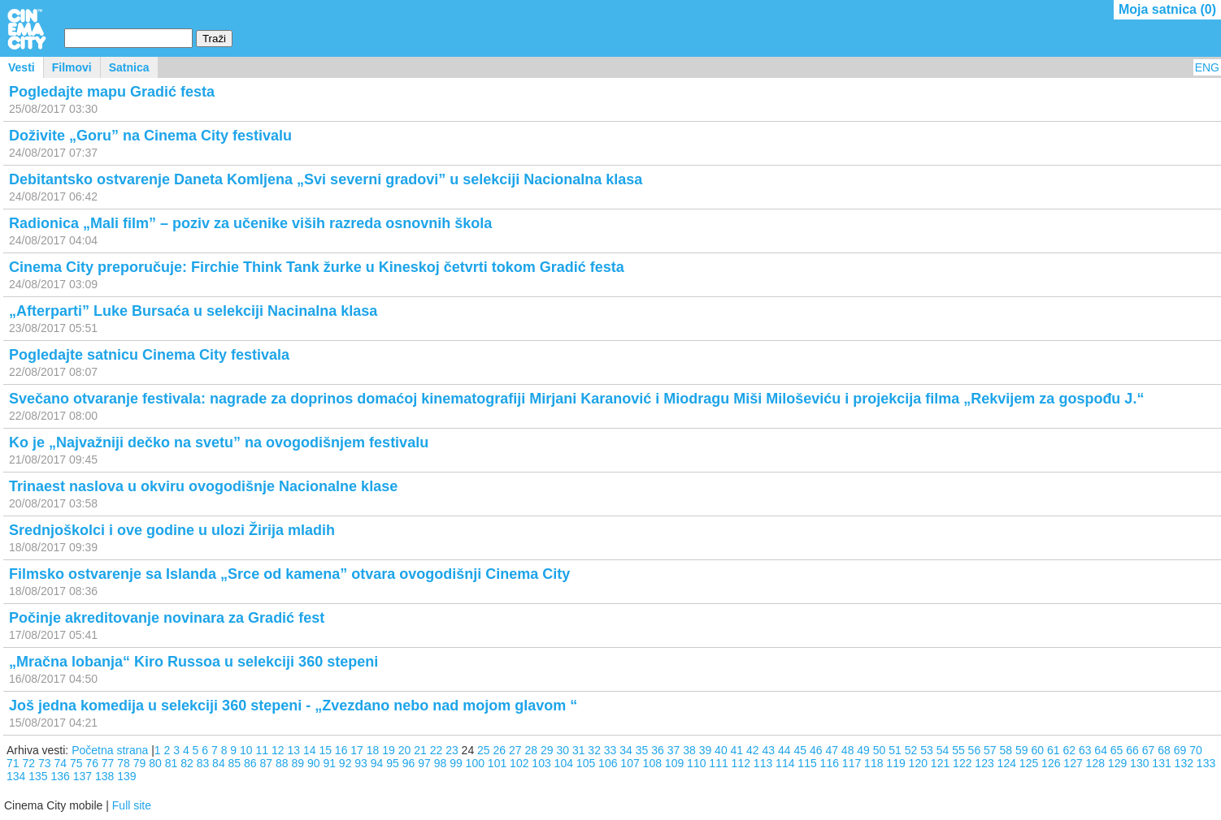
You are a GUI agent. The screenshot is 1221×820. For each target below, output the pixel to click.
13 (293, 750)
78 (123, 763)
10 (246, 750)
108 (652, 763)
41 (737, 750)
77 (108, 763)
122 (962, 763)
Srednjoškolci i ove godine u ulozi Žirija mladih (172, 530)
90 (313, 763)
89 (297, 763)
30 (562, 750)
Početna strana (110, 750)
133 (1206, 763)
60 (1037, 750)
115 (806, 763)
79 (139, 763)
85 (234, 763)
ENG (1207, 67)
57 (990, 750)
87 (266, 763)
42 (752, 750)
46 (816, 750)
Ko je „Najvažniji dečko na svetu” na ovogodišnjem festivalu (218, 442)
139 (126, 776)
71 (13, 763)
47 (831, 750)
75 (76, 763)
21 (420, 750)
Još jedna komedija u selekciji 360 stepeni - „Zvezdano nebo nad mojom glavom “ (293, 705)
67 (1148, 750)
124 (1006, 763)
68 (1164, 750)
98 (440, 763)
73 (44, 763)
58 (1006, 750)
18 (373, 750)
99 (456, 763)
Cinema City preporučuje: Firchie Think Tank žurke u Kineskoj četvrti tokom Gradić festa (316, 267)
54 (942, 750)
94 (377, 763)
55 (958, 750)
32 (594, 750)
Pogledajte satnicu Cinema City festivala (149, 355)
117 (851, 763)
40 (721, 750)
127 (1072, 763)
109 (674, 763)
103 (541, 763)
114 (785, 763)
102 (519, 763)
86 (250, 763)
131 (1161, 763)
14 (309, 750)
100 (475, 763)
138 (104, 776)
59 (1021, 750)
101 (497, 763)
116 (829, 763)
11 (262, 750)
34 (625, 750)
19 (388, 750)
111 (718, 763)
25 (483, 750)
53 (926, 750)
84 (218, 763)
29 (547, 750)
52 (911, 750)
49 (863, 750)
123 (984, 763)
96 (408, 763)
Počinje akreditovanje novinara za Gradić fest (166, 618)
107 (629, 763)
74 (60, 763)
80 (155, 763)
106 (607, 763)
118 (873, 763)
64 (1100, 750)
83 (203, 763)
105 (585, 763)
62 (1068, 750)
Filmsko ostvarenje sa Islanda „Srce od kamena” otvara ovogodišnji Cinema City (289, 574)
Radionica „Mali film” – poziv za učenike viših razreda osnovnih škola (250, 223)
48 (847, 750)
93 (360, 763)
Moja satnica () (1167, 9)
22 (436, 750)
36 (657, 750)
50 (879, 750)
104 (563, 763)
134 (16, 776)
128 (1095, 763)
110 (696, 763)
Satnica (129, 67)
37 (673, 750)
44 (784, 750)
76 (91, 763)
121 (940, 763)
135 (37, 776)
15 (325, 750)
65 (1116, 750)
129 (1117, 763)
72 (28, 763)
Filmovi (72, 67)
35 (642, 750)
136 (60, 776)
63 (1085, 750)
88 (282, 763)
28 (530, 750)
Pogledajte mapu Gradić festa (112, 92)
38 (689, 750)
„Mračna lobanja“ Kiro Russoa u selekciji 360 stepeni (193, 662)
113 (763, 763)
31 (578, 750)
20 (404, 750)
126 (1050, 763)
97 (424, 763)
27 (515, 750)
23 (451, 750)
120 (918, 763)
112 (741, 763)
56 (974, 750)
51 (895, 750)
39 (705, 750)
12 (278, 750)
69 (1180, 750)
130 (1139, 763)
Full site (131, 805)
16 (341, 750)
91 (329, 763)
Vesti (21, 67)
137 (82, 776)
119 (895, 763)
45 (799, 750)
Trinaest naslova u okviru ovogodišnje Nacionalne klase (203, 486)
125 (1028, 763)
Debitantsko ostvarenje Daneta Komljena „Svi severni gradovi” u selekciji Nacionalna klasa (325, 179)
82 (186, 763)
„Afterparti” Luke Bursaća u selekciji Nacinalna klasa (193, 311)
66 (1132, 750)
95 (392, 763)
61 (1053, 750)
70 (1195, 750)
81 (171, 763)
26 (499, 750)
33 (610, 750)
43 (769, 750)
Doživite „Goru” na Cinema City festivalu (150, 135)
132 (1184, 763)
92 (345, 763)
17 (356, 750)
